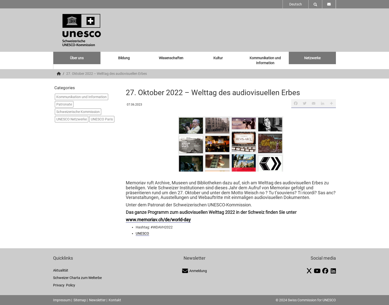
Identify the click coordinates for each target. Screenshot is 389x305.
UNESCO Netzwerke (71, 119)
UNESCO (142, 233)
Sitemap (79, 300)
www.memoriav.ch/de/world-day (158, 219)
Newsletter (97, 300)
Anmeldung (194, 271)
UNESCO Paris (102, 119)
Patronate (64, 104)
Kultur (218, 58)
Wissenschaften (171, 58)
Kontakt (115, 300)
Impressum (61, 300)
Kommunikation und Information (265, 60)
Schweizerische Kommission (78, 112)
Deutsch (295, 4)
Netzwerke (312, 58)
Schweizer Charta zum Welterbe (77, 278)
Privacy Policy (64, 285)
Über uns (77, 58)
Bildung (124, 58)
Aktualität (60, 270)
